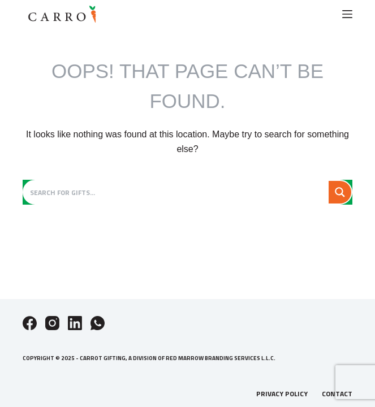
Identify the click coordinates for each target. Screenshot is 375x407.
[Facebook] (30, 323)
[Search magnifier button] (340, 192)
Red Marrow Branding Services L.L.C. (220, 358)
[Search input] (177, 192)
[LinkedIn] (75, 323)
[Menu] (347, 14)
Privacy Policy (282, 394)
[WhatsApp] (97, 323)
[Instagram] (52, 323)
